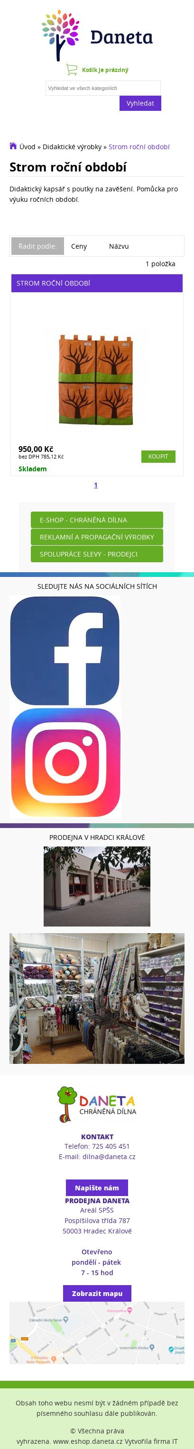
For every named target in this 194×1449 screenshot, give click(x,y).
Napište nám (97, 1187)
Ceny (79, 246)
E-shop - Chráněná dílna (83, 519)
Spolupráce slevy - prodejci (89, 553)
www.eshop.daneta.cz (88, 1441)
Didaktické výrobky (72, 146)
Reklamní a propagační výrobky (97, 536)
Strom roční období (139, 146)
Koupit (158, 456)
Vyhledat (140, 103)
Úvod (27, 146)
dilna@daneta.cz (109, 1156)
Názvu (119, 246)
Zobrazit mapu (97, 1293)
